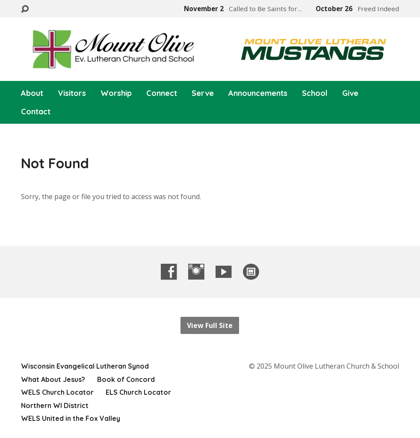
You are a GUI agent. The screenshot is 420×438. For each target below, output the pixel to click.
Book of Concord (126, 379)
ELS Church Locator (138, 392)
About (32, 93)
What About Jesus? (53, 379)
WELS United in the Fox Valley (70, 418)
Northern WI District (55, 405)
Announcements (257, 93)
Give (350, 93)
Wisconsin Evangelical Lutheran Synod (85, 366)
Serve (203, 93)
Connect (161, 93)
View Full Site (210, 325)
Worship (116, 93)
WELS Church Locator (57, 392)
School (315, 93)
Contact (35, 112)
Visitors (72, 93)
